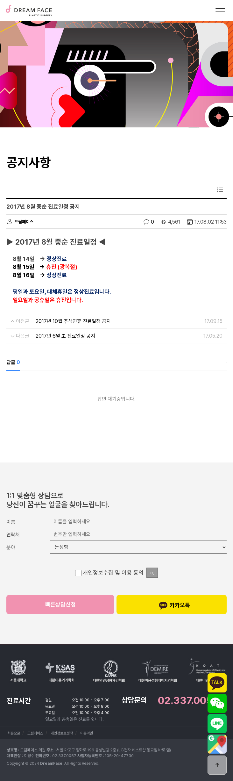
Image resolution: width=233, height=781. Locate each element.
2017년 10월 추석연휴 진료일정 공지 (73, 321)
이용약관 (86, 733)
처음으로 (13, 733)
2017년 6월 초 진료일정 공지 (65, 336)
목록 (220, 190)
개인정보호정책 (62, 733)
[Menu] (220, 11)
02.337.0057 (188, 700)
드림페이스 (29, 8)
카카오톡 (174, 605)
